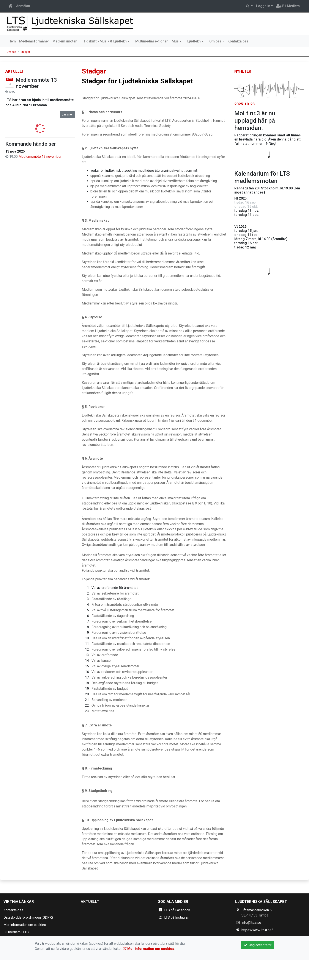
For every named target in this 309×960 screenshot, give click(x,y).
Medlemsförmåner (34, 41)
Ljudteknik (195, 41)
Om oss (215, 41)
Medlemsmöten (64, 41)
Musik (176, 41)
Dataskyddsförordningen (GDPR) (28, 917)
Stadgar (25, 51)
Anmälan (23, 6)
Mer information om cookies (24, 925)
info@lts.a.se (251, 923)
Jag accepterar (257, 945)
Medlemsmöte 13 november (36, 83)
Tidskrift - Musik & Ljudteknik (106, 41)
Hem (12, 41)
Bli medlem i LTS (16, 932)
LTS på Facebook (177, 910)
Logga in (263, 6)
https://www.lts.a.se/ (257, 930)
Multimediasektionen (151, 41)
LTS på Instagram (177, 917)
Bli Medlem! (288, 6)
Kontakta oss (238, 41)
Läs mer (67, 114)
